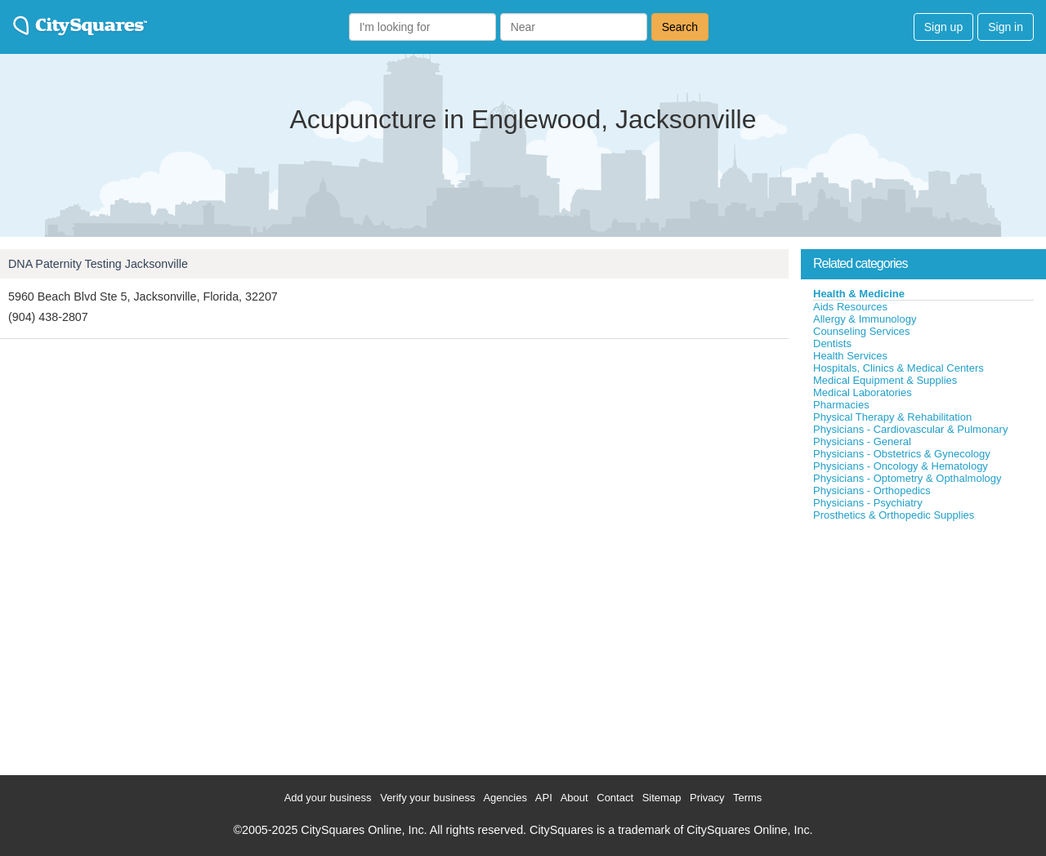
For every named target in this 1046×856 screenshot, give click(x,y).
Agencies (504, 797)
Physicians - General (862, 441)
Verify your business (427, 797)
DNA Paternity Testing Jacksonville (98, 263)
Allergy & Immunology (864, 319)
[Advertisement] (923, 644)
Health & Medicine (859, 294)
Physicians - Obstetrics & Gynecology (901, 454)
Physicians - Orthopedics (872, 490)
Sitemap (662, 797)
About (574, 797)
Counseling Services (861, 331)
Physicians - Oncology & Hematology (900, 466)
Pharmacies (841, 405)
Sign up (943, 26)
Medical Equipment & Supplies (885, 380)
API (543, 797)
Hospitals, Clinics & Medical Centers (898, 368)
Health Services (850, 356)
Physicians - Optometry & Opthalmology (907, 478)
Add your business (328, 797)
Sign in (1005, 26)
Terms (747, 797)
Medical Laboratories (862, 392)
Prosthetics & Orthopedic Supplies (893, 515)
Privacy (707, 797)
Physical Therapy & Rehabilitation (892, 417)
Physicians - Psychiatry (868, 503)
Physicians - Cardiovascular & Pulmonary (910, 429)
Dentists (832, 343)
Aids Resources (850, 307)
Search (680, 26)
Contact (615, 797)
